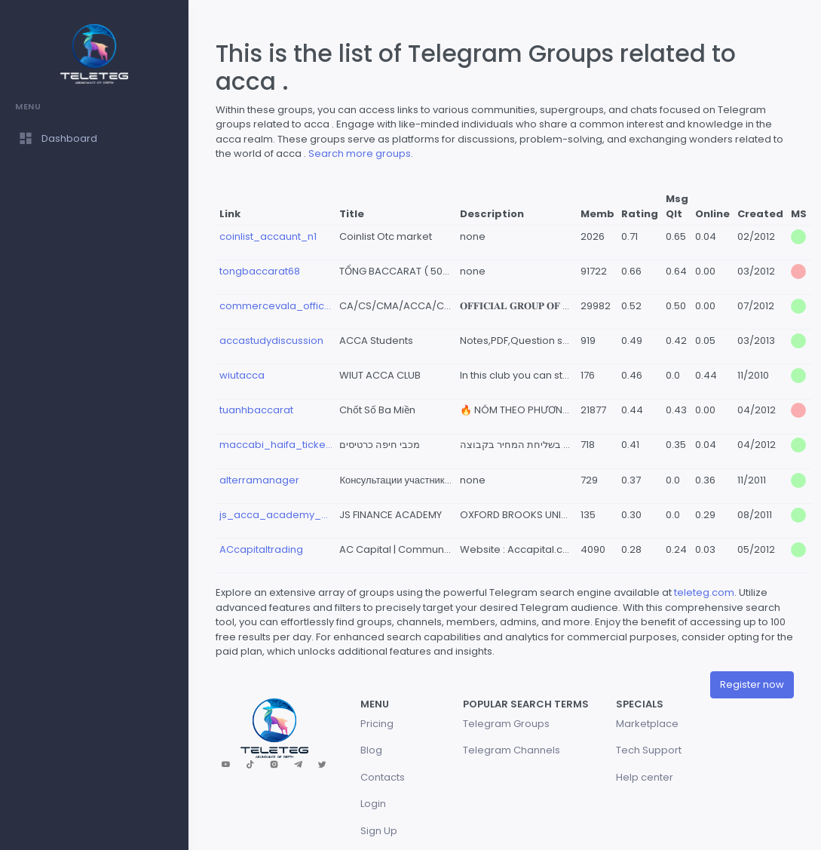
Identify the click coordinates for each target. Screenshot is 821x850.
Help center (644, 777)
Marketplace (647, 724)
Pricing (377, 724)
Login (373, 803)
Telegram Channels (511, 750)
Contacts (382, 777)
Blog (371, 750)
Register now (752, 684)
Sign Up (378, 831)
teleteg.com (704, 592)
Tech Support (649, 750)
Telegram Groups (506, 724)
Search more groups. (360, 153)
